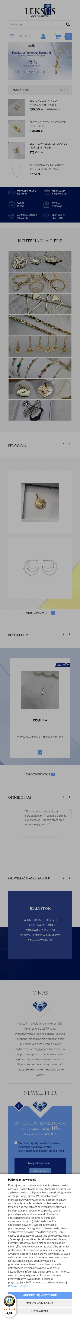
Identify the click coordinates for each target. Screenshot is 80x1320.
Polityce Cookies (18, 1286)
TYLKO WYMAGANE (39, 1303)
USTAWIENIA (40, 1311)
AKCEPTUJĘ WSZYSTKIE (40, 1295)
